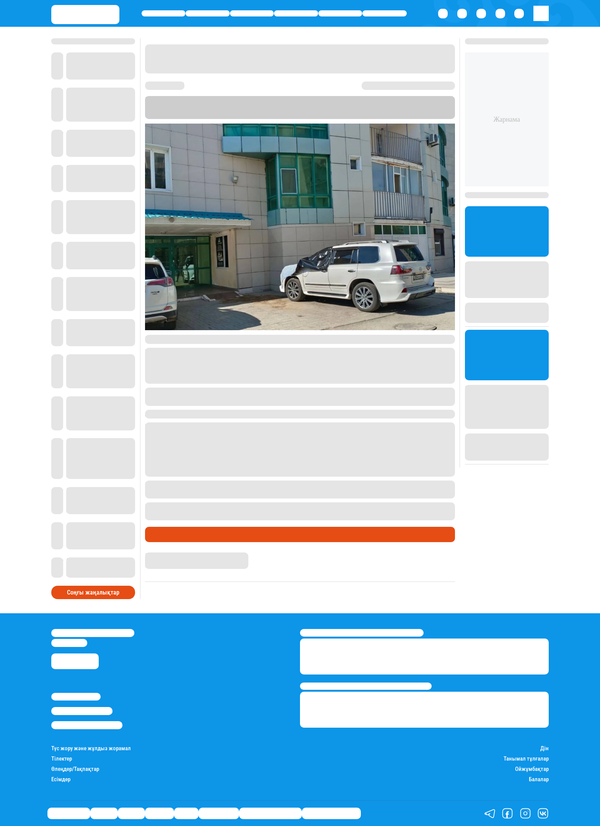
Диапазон (328, 115)
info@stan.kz (69, 643)
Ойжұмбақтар (532, 769)
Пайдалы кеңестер (331, 813)
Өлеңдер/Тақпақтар (75, 769)
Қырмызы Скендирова (175, 555)
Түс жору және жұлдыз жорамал (91, 748)
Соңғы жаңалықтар (93, 592)
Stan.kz (240, 115)
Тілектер (61, 759)
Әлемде (296, 13)
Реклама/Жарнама (81, 711)
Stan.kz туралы (76, 697)
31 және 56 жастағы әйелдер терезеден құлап (313, 506)
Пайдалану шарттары (86, 725)
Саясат (252, 13)
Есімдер (60, 779)
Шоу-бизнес (385, 13)
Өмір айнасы (163, 13)
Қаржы (207, 13)
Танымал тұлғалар (526, 759)
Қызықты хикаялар (270, 813)
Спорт (340, 13)
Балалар (539, 779)
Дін (544, 748)
